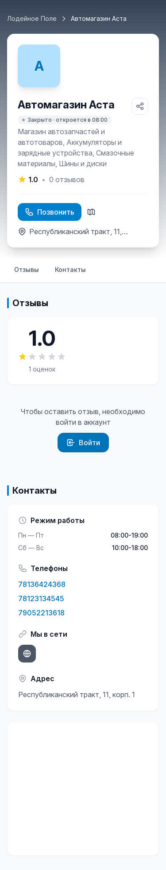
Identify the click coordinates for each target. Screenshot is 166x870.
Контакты (70, 269)
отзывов (67, 179)
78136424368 (42, 584)
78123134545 (41, 598)
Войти (83, 442)
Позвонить (49, 212)
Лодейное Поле (32, 18)
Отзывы (26, 269)
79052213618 (41, 612)
